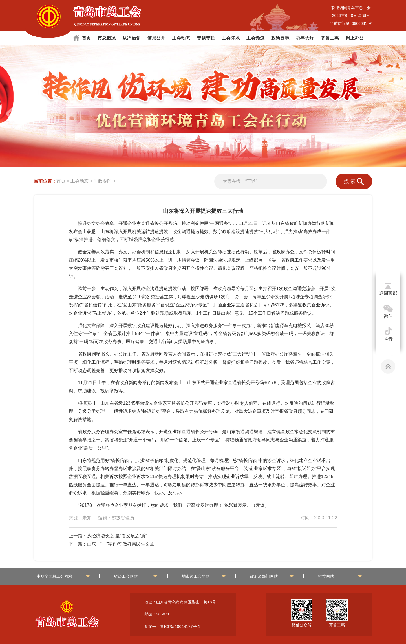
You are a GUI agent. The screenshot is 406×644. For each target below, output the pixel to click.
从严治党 (131, 38)
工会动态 (181, 38)
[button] (391, 114)
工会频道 (255, 38)
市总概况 (107, 38)
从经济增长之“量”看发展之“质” (117, 535)
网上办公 (355, 38)
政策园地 (280, 38)
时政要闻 (103, 181)
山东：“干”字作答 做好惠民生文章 (120, 544)
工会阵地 (231, 38)
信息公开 (156, 38)
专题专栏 (206, 38)
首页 (86, 38)
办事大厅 (305, 38)
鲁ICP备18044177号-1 (180, 626)
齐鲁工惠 (330, 38)
